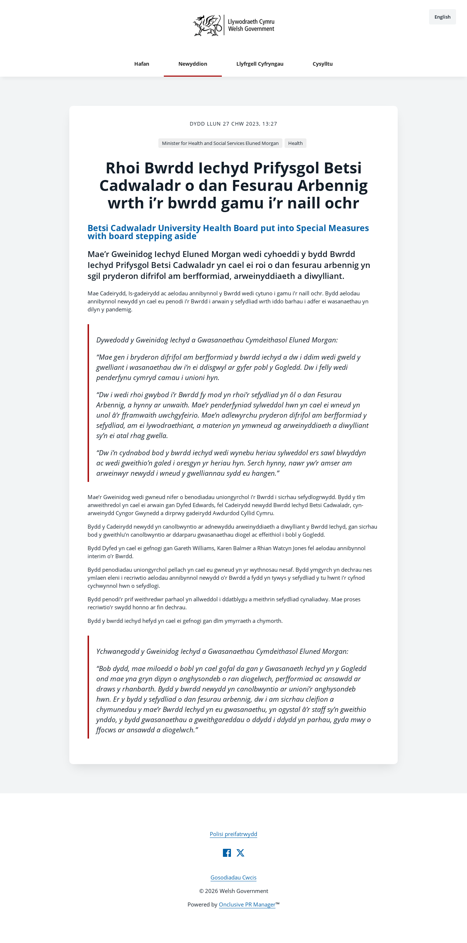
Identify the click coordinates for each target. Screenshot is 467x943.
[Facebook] (227, 853)
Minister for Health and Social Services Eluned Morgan (220, 143)
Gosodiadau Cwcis (233, 877)
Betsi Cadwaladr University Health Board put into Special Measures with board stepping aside (228, 232)
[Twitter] (240, 853)
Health (295, 143)
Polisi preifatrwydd (233, 833)
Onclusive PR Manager (247, 904)
